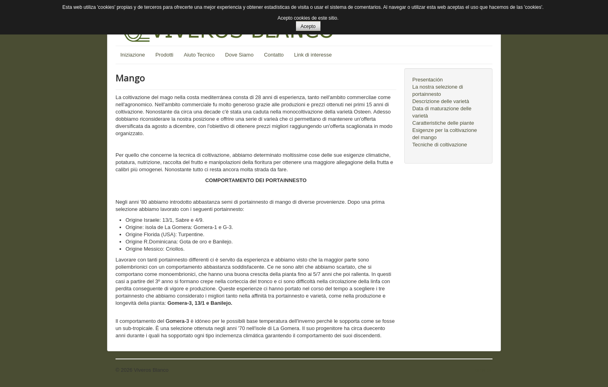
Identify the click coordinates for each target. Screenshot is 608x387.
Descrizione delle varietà (440, 101)
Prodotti (164, 55)
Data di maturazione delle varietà (441, 112)
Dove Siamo (239, 55)
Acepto (308, 26)
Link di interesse (313, 55)
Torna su (482, 370)
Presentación (427, 80)
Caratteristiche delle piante (443, 123)
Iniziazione (132, 55)
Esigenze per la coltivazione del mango (444, 133)
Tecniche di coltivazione (439, 145)
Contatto (274, 55)
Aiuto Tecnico (199, 55)
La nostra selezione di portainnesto (437, 90)
